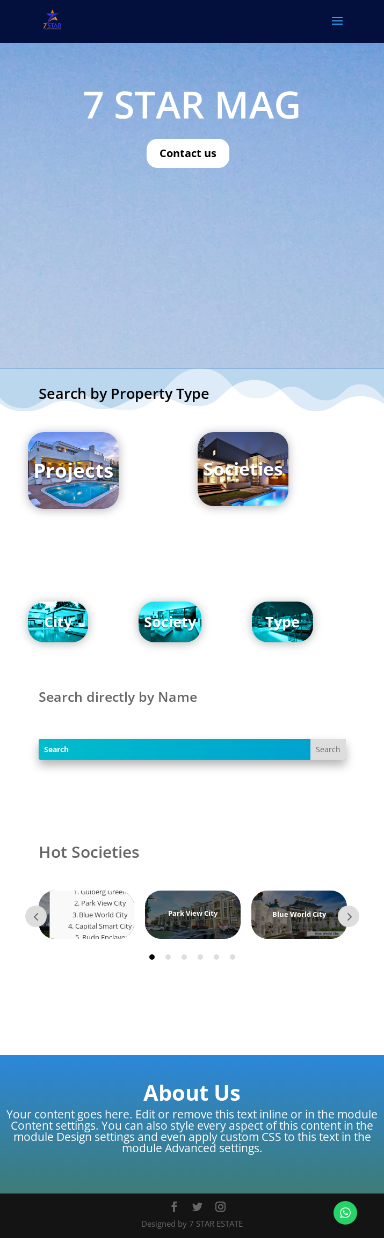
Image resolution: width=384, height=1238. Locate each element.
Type (282, 622)
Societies (243, 468)
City (58, 622)
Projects (73, 470)
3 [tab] (184, 957)
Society (170, 622)
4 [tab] (200, 957)
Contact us (188, 153)
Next (348, 916)
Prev (36, 916)
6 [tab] (232, 957)
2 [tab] (168, 957)
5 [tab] (216, 957)
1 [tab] (152, 957)
